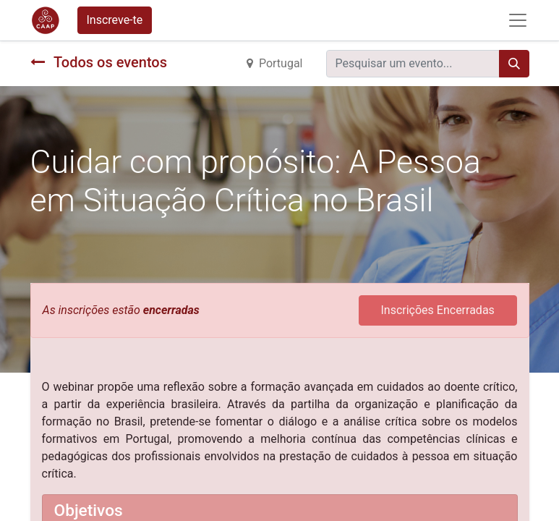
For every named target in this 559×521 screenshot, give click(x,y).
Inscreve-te (115, 20)
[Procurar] (514, 63)
